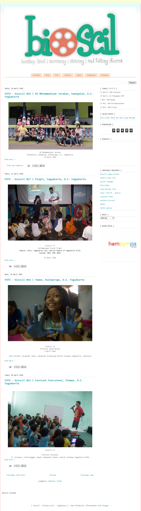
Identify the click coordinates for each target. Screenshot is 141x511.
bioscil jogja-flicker (110, 174)
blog (47, 75)
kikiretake (104, 185)
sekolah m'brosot (107, 200)
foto (57, 75)
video (79, 75)
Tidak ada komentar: (15, 165)
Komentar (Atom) (55, 481)
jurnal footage (106, 182)
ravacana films (106, 197)
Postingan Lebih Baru (16, 475)
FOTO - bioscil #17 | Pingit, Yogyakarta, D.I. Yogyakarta (45, 179)
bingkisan (91, 75)
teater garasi (106, 208)
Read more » (10, 159)
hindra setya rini (108, 178)
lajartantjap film (108, 189)
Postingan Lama (87, 475)
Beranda (53, 475)
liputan (67, 75)
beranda (36, 75)
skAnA (102, 204)
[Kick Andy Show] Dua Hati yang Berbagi (117, 118)
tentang (104, 75)
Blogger (105, 506)
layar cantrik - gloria (110, 193)
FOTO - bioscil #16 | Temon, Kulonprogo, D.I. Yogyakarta (44, 280)
